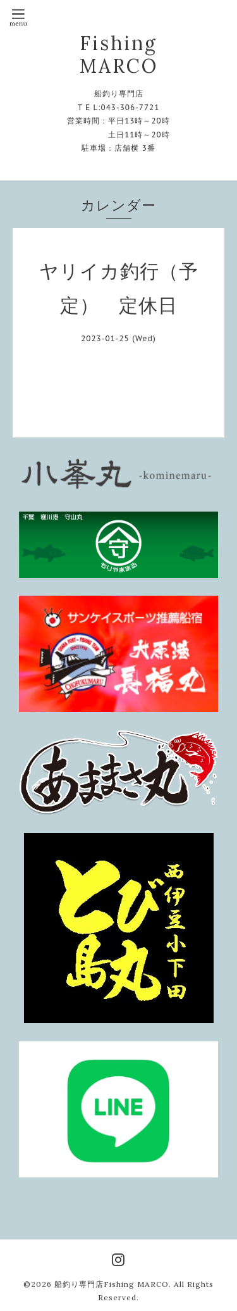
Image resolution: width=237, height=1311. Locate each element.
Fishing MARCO (119, 54)
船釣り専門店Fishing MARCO (111, 1284)
